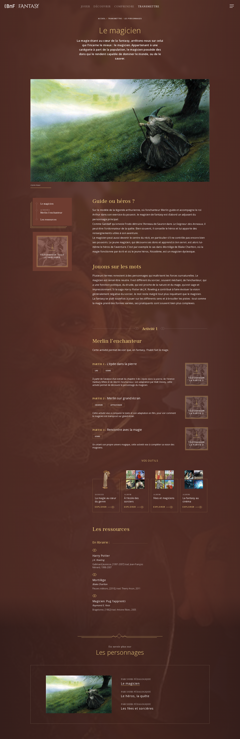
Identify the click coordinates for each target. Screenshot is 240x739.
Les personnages (133, 18)
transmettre (115, 18)
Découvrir (102, 6)
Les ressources (48, 219)
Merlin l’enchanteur (53, 211)
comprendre (124, 6)
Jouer (85, 6)
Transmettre (148, 6)
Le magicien (47, 203)
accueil (102, 18)
